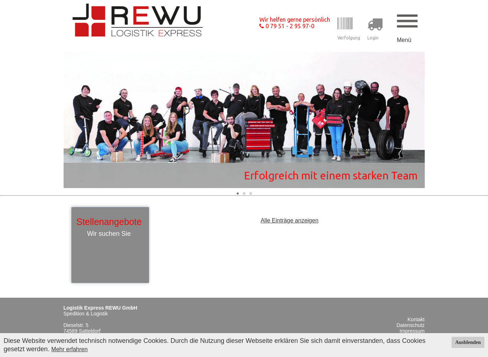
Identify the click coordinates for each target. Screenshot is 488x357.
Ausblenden (468, 342)
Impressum (412, 331)
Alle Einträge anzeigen (289, 220)
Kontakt (415, 319)
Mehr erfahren (69, 349)
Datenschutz (411, 325)
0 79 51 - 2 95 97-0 (286, 26)
